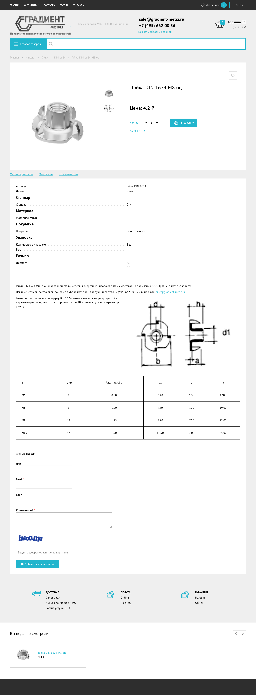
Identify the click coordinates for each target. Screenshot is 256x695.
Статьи (64, 5)
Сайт (19, 495)
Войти (239, 5)
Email (20, 479)
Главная (15, 5)
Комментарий (25, 510)
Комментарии (68, 174)
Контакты (78, 5)
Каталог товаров (30, 44)
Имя (19, 463)
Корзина (234, 22)
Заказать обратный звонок (155, 32)
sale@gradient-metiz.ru (161, 19)
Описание (46, 174)
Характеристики (21, 174)
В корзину (187, 122)
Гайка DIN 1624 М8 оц (52, 652)
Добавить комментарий (37, 564)
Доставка (49, 5)
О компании (31, 5)
